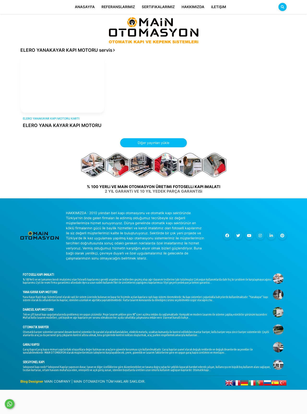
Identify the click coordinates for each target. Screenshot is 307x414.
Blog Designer (31, 381)
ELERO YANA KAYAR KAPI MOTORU (62, 125)
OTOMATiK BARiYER (36, 327)
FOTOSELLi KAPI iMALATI (38, 274)
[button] (282, 7)
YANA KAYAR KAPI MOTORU (40, 292)
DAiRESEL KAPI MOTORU (38, 309)
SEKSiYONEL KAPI (33, 362)
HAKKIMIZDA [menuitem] (193, 7)
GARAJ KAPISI (31, 344)
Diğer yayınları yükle (153, 143)
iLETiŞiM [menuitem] (218, 7)
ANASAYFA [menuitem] (85, 7)
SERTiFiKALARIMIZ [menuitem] (158, 7)
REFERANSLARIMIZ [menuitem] (118, 7)
